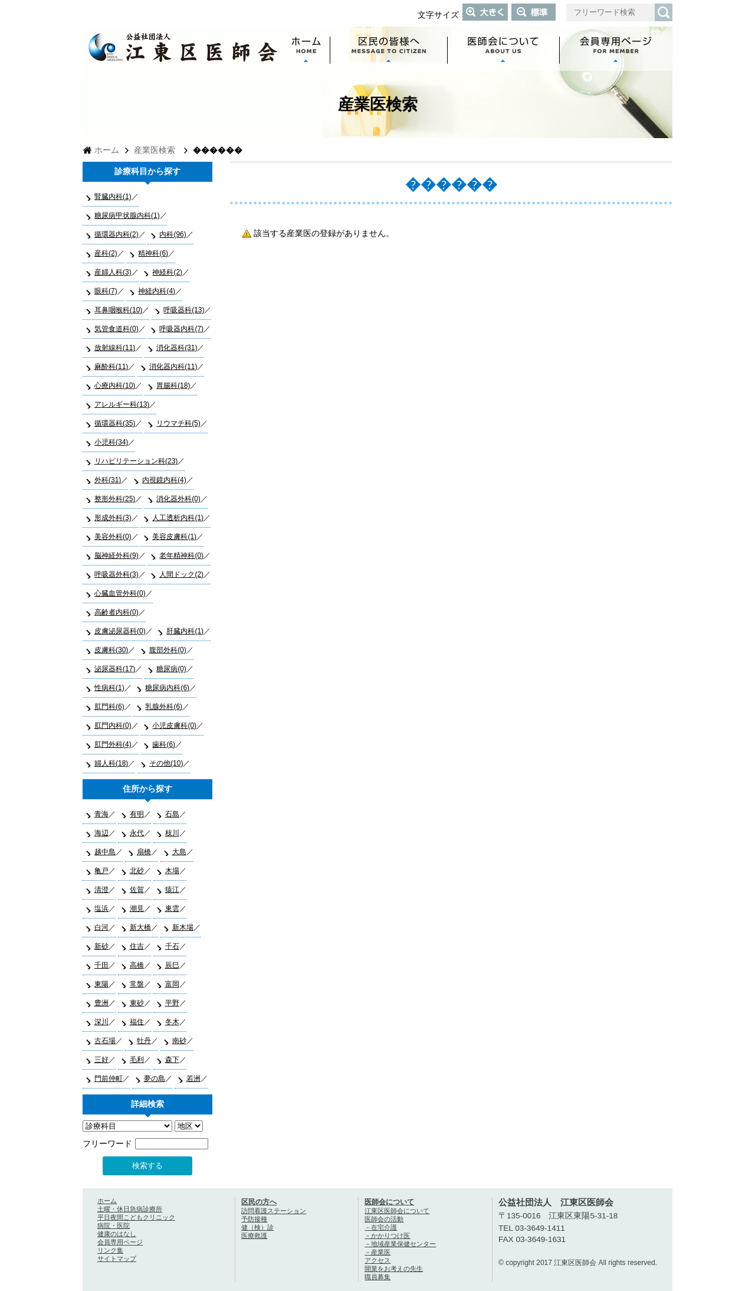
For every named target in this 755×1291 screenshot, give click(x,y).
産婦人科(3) (113, 272)
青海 (101, 814)
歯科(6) (163, 744)
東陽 (101, 984)
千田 (101, 965)
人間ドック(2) (181, 574)
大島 (179, 852)
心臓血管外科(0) (120, 593)
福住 (137, 1022)
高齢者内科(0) (116, 612)
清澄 (101, 889)
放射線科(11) (114, 348)
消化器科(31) (176, 348)
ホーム (106, 150)
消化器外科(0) (178, 499)
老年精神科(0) (181, 555)
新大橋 (140, 927)
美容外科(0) (113, 536)
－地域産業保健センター (400, 1243)
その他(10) (166, 763)
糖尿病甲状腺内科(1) (127, 215)
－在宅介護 (381, 1227)
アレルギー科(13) (121, 404)
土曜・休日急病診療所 (129, 1208)
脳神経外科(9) (116, 555)
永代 (137, 833)
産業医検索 (154, 150)
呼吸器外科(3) (116, 574)
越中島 (105, 852)
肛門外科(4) (113, 744)
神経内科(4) (156, 291)
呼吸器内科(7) (181, 329)
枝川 (172, 833)
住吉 (137, 946)
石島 (172, 814)
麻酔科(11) (111, 366)
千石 (172, 946)
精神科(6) (153, 253)
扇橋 (144, 852)
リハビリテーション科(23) (136, 461)
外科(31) (107, 480)
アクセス (377, 1260)
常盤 (137, 984)
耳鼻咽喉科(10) (118, 310)
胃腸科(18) (173, 385)
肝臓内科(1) (184, 631)
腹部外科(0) (167, 650)
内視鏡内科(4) (164, 480)
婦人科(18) (111, 763)
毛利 (137, 1059)
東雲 (172, 908)
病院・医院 (113, 1225)
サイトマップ (116, 1258)
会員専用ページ (120, 1242)
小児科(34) (111, 442)
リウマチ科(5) (178, 423)
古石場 (105, 1041)
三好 (101, 1059)
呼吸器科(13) (183, 310)
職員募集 (377, 1276)
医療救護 (254, 1235)
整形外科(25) (114, 499)
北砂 (137, 871)
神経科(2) (167, 272)
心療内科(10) (114, 385)
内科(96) (172, 234)
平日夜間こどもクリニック (136, 1217)
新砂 (101, 946)
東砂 (137, 1003)
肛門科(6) (109, 706)
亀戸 (101, 871)
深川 (101, 1022)
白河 (101, 927)
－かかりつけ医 (387, 1235)
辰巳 (172, 965)
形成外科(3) (113, 518)
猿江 (172, 889)
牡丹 (144, 1041)
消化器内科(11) (173, 366)
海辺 (101, 833)
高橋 (137, 965)
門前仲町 (108, 1078)
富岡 (172, 984)
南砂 (179, 1041)
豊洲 (101, 1003)
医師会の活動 (384, 1219)
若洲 (193, 1078)
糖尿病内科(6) (167, 688)
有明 (137, 814)
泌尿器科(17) (114, 669)
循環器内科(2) (116, 234)
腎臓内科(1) (113, 196)
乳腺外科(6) (163, 706)
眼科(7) (105, 291)
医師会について (389, 1202)
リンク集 (110, 1250)
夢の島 (154, 1078)
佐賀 (137, 889)
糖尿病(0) (171, 669)
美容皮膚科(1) (174, 536)
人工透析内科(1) (177, 518)
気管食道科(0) (116, 329)
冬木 (172, 1022)
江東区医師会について (397, 1210)
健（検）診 (257, 1227)
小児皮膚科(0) (174, 725)
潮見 (137, 908)
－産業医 (377, 1252)
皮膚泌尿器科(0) (120, 631)
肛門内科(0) (113, 725)
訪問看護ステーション (273, 1210)
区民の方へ (259, 1202)
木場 (172, 871)
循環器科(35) (114, 423)
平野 (172, 1003)
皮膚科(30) (111, 650)
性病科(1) (109, 688)
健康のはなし (116, 1233)
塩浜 (101, 908)
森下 (172, 1059)
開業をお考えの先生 (394, 1268)
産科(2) (105, 253)
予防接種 (254, 1219)
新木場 (182, 927)
